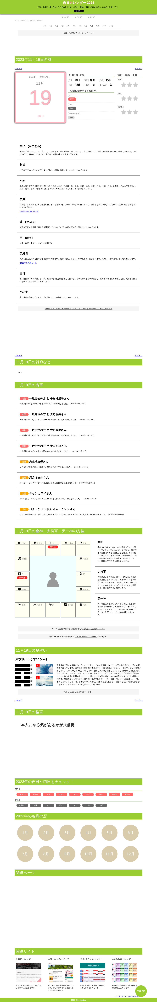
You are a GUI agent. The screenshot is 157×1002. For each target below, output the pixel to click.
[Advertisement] (78, 45)
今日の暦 (78, 17)
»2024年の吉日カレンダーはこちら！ (78, 33)
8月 (86, 26)
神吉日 (127, 794)
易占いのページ (83, 692)
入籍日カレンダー (24, 959)
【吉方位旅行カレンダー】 (86, 637)
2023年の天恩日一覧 (28, 263)
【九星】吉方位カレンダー (94, 629)
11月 (104, 26)
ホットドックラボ (120, 996)
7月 (80, 26)
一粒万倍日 (22, 794)
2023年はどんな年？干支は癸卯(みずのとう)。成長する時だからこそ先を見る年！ (78, 309)
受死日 (61, 805)
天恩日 (88, 794)
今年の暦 (65, 17)
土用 (88, 805)
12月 (111, 26)
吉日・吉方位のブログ (58, 959)
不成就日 (22, 805)
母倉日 (61, 794)
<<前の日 (18, 69)
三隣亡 (101, 805)
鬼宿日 (101, 794)
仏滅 (35, 805)
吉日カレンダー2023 (21, 20)
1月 (45, 26)
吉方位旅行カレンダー (122, 959)
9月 (91, 26)
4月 (62, 26)
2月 (51, 26)
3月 (56, 26)
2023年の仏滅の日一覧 (29, 211)
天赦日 (35, 794)
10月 (98, 26)
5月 (68, 26)
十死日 (74, 805)
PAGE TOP (141, 991)
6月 (74, 26)
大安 (48, 794)
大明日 (74, 794)
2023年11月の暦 (35, 20)
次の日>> (138, 69)
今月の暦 (91, 17)
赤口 (48, 805)
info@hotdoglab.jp (134, 996)
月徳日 (114, 794)
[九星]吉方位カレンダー (91, 959)
